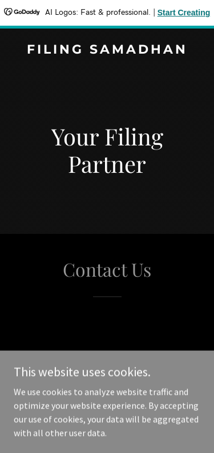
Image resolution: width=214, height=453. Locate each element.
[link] (107, 50)
